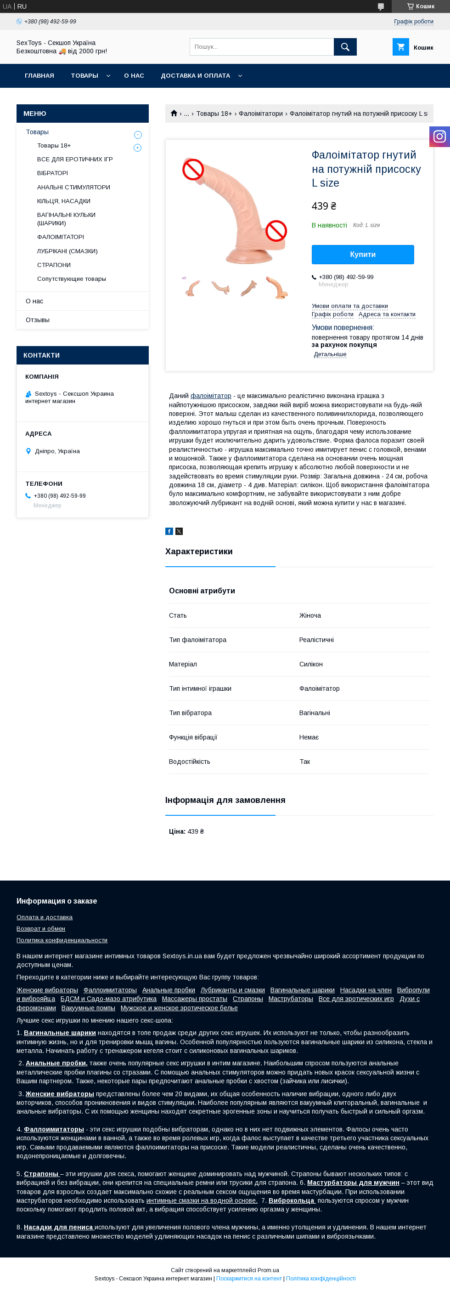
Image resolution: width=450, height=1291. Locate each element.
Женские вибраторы (47, 990)
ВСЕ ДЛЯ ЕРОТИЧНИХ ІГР (75, 159)
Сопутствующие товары (71, 278)
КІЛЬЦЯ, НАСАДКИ (63, 201)
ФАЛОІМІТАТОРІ (60, 236)
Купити (363, 254)
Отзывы (38, 320)
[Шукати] (345, 47)
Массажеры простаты (194, 998)
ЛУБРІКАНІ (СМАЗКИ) (67, 251)
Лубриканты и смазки (233, 990)
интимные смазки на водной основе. (202, 1200)
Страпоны (248, 998)
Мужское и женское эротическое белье (179, 1008)
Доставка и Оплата (195, 75)
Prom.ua (268, 1270)
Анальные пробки (168, 990)
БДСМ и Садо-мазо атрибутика (109, 998)
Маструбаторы (291, 998)
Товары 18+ (214, 113)
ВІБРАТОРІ (52, 173)
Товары (84, 75)
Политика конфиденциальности (62, 940)
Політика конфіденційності (321, 1278)
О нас (134, 75)
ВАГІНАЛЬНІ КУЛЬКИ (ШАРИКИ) (66, 219)
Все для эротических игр (356, 998)
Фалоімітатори (261, 113)
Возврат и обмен (41, 928)
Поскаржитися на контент (249, 1278)
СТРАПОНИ (54, 265)
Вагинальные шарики (302, 990)
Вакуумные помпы (88, 1008)
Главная (39, 75)
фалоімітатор (211, 395)
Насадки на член (366, 990)
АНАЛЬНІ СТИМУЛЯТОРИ (73, 187)
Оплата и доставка (45, 917)
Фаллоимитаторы (110, 990)
